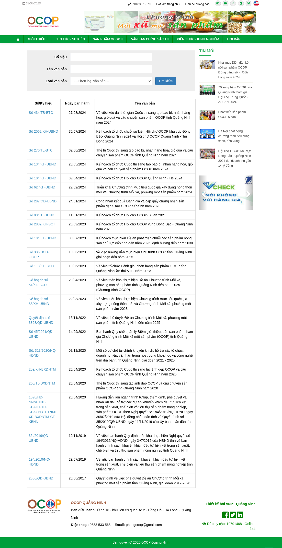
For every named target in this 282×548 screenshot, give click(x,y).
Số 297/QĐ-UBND (43, 201)
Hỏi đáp (233, 39)
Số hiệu (61, 57)
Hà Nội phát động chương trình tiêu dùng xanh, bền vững (233, 136)
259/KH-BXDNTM (42, 369)
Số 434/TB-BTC (41, 113)
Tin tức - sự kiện (70, 39)
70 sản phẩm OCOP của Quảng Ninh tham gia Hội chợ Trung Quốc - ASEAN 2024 (235, 95)
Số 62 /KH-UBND (42, 187)
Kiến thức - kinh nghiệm (198, 39)
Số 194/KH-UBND (42, 238)
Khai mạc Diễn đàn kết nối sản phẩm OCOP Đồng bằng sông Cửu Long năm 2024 (233, 70)
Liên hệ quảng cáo (197, 4)
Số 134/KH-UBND (42, 164)
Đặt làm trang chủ (168, 4)
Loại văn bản (56, 81)
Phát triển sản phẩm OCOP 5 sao (232, 114)
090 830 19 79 (139, 4)
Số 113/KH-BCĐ (41, 266)
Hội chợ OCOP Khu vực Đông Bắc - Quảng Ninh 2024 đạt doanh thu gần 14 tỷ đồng (234, 158)
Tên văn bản (57, 69)
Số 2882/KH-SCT (42, 224)
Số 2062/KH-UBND (43, 131)
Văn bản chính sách (148, 39)
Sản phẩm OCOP (106, 39)
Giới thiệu (36, 39)
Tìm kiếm (165, 81)
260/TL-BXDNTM (42, 383)
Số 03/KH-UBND (41, 215)
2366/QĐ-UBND (41, 478)
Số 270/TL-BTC (41, 150)
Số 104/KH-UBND (42, 178)
